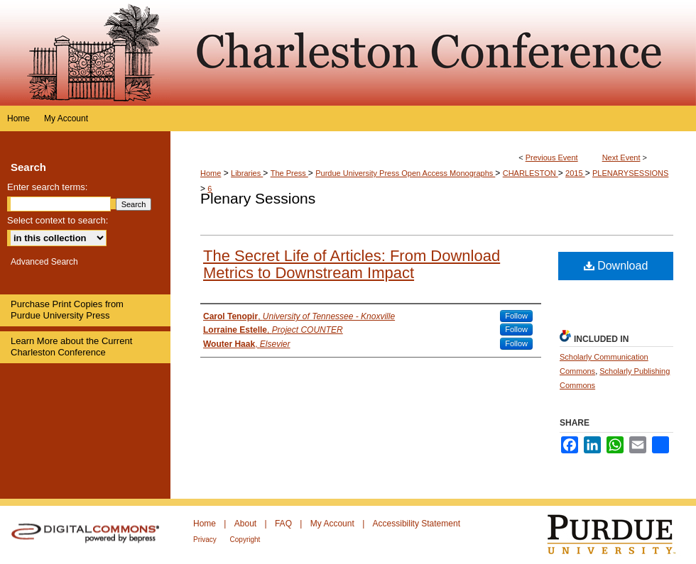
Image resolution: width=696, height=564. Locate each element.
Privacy (206, 539)
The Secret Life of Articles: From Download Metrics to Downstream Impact (351, 264)
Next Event (621, 157)
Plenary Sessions (257, 198)
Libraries (247, 173)
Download (616, 266)
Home (210, 173)
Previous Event (552, 157)
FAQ (284, 524)
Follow (516, 315)
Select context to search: (57, 220)
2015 (575, 173)
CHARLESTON (530, 173)
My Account (333, 524)
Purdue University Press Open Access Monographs (405, 173)
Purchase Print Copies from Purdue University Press (67, 310)
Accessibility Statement (416, 524)
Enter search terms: (47, 187)
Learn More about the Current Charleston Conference (71, 347)
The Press (289, 173)
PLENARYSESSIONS (630, 173)
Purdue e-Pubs (433, 53)
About (246, 524)
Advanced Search (44, 262)
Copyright (245, 539)
